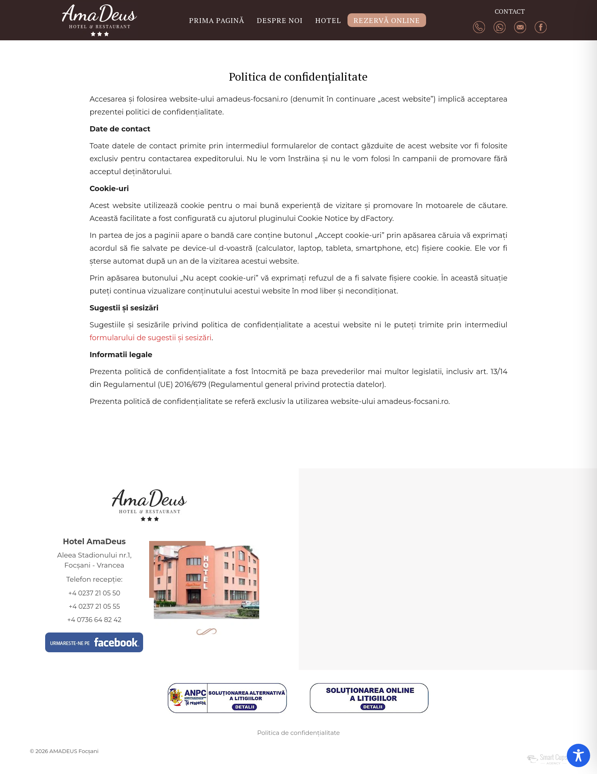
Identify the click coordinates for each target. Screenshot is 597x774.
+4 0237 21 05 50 (95, 593)
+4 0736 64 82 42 (94, 620)
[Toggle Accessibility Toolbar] (578, 755)
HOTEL (328, 20)
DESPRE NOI (280, 20)
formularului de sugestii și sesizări (150, 337)
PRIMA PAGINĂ (216, 20)
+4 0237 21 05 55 (94, 606)
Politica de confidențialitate (298, 733)
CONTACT (510, 11)
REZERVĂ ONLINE (387, 20)
